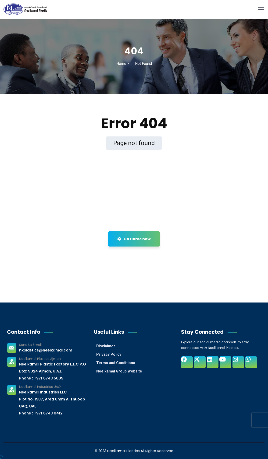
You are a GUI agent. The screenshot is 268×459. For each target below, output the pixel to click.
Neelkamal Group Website (119, 371)
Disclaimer (105, 346)
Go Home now (134, 239)
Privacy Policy (108, 354)
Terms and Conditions (115, 363)
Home (121, 63)
